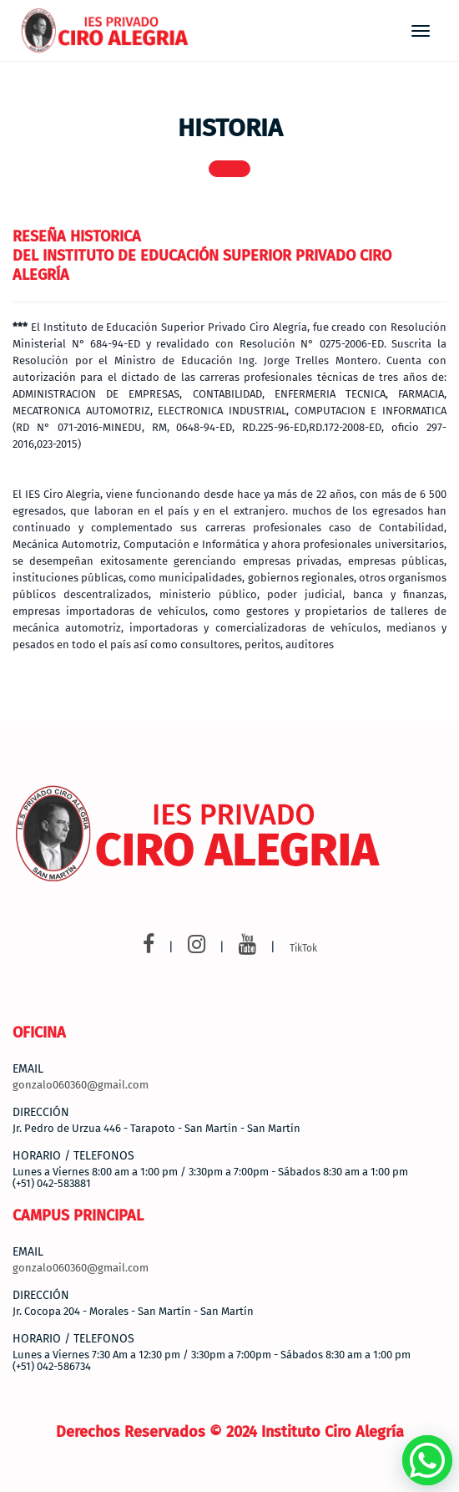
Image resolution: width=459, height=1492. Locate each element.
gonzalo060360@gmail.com (81, 1084)
